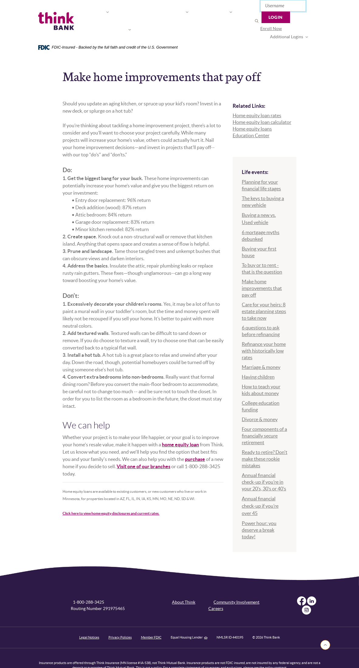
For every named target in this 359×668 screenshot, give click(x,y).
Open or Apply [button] (211, 14)
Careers (215, 594)
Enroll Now (256, 20)
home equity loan (180, 430)
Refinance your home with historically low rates (264, 336)
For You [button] (90, 14)
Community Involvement (236, 587)
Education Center (251, 121)
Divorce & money (260, 404)
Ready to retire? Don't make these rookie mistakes (264, 444)
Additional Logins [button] (293, 20)
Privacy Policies (120, 623)
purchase (195, 445)
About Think (183, 587)
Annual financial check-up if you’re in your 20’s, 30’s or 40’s (264, 467)
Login (306, 7)
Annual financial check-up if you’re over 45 (260, 491)
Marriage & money (261, 352)
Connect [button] (174, 14)
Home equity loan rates (257, 101)
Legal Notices (89, 623)
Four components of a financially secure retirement (264, 421)
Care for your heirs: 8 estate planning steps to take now (264, 296)
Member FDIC (151, 623)
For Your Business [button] (131, 14)
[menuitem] (256, 21)
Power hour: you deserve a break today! (259, 515)
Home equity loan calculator (262, 108)
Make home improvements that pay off (262, 273)
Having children (258, 362)
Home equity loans (252, 114)
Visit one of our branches (143, 452)
